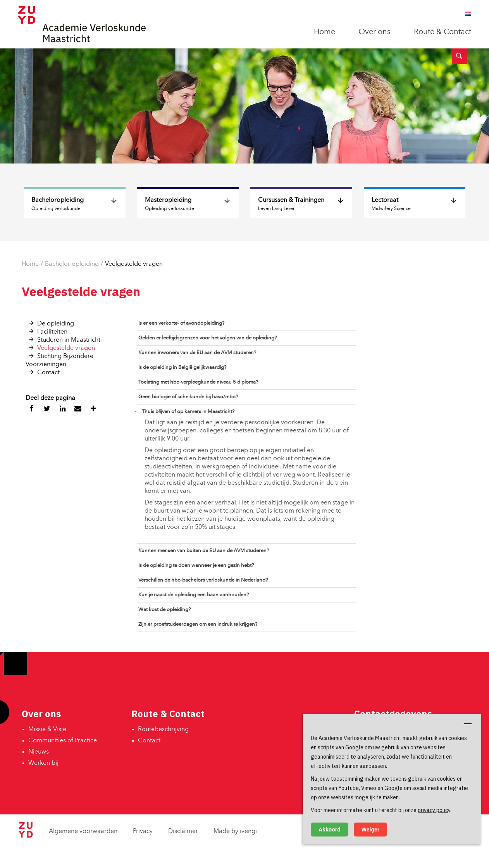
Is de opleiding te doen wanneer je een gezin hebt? (196, 565)
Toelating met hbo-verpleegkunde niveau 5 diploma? (198, 382)
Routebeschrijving (163, 729)
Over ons (374, 32)
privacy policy (434, 810)
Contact (48, 373)
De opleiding (55, 324)
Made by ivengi (235, 831)
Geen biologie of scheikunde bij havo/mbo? (188, 396)
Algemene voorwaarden (83, 831)
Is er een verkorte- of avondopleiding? (181, 323)
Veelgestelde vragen (134, 264)
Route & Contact (442, 32)
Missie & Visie (47, 729)
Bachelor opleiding (72, 264)
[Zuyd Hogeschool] (25, 836)
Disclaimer (183, 831)
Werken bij (43, 763)
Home (324, 32)
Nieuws (38, 752)
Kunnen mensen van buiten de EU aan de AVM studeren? (203, 550)
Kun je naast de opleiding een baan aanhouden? (193, 594)
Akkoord (330, 829)
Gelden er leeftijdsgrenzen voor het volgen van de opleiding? (207, 338)
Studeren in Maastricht (68, 340)
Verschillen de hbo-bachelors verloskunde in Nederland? (203, 580)
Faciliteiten (52, 332)
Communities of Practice (62, 741)
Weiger (370, 829)
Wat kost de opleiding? (164, 609)
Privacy (143, 831)
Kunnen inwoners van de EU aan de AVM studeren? (197, 352)
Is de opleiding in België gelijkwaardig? (182, 367)
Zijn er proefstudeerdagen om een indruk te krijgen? (197, 624)
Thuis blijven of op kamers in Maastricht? (188, 411)
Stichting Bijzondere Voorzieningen (59, 360)
